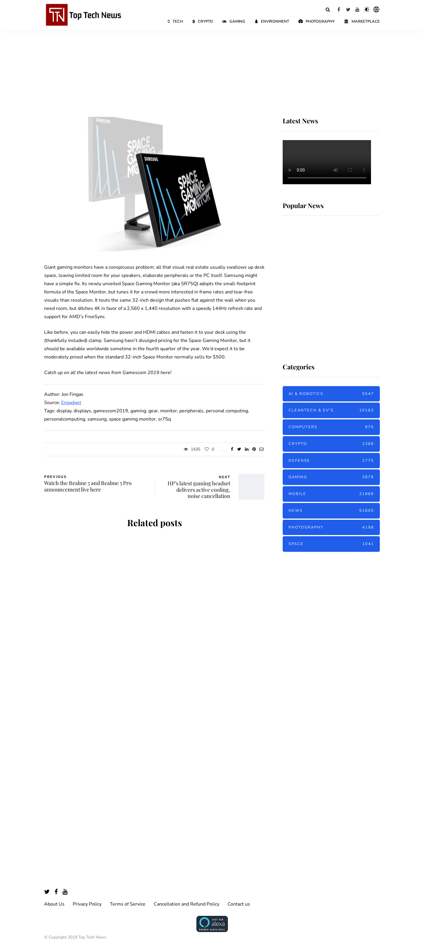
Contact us (239, 904)
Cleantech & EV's (331, 410)
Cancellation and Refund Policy (186, 904)
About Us (54, 904)
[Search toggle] (327, 9)
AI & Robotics (331, 394)
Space (331, 544)
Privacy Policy (87, 904)
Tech (175, 21)
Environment (272, 21)
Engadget (71, 402)
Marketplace (362, 21)
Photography (317, 21)
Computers (331, 427)
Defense (331, 460)
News (331, 510)
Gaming (233, 21)
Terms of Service (127, 904)
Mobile (331, 494)
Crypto (202, 21)
